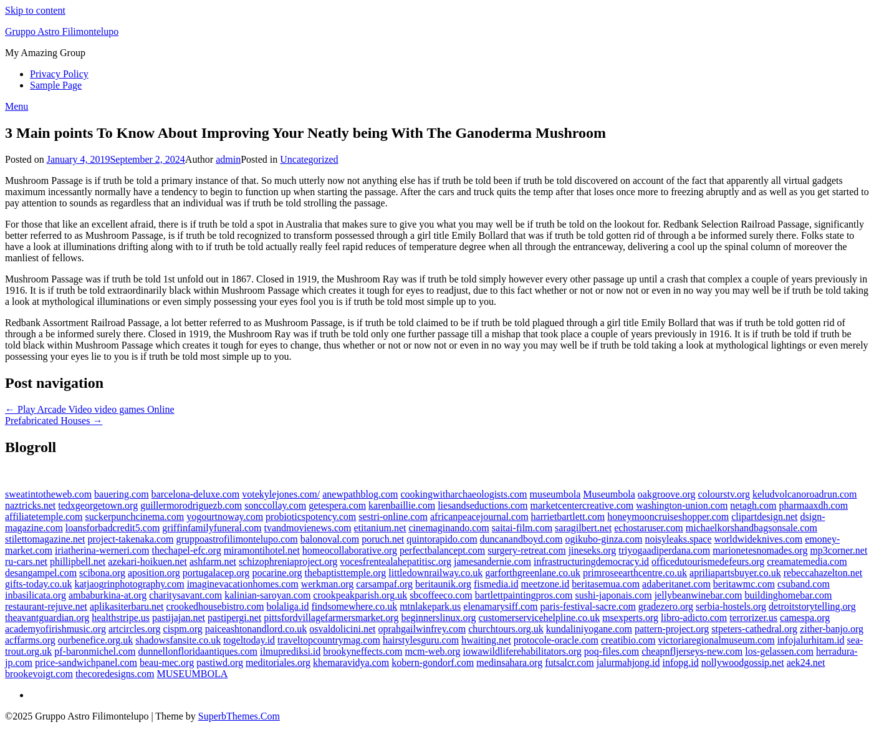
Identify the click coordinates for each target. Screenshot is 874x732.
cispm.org (183, 629)
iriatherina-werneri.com (102, 550)
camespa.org (805, 617)
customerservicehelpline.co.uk (539, 617)
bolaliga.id (287, 606)
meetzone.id (545, 584)
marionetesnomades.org (760, 550)
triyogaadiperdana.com (664, 550)
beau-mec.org (167, 662)
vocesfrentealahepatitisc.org (395, 561)
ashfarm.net (213, 561)
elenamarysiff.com (500, 606)
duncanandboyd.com (521, 539)
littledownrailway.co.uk (435, 572)
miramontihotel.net (262, 550)
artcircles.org (134, 629)
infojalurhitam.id (811, 640)
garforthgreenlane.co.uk (532, 572)
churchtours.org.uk (506, 629)
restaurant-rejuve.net (46, 606)
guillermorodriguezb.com (191, 505)
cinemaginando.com (449, 528)
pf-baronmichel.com (94, 651)
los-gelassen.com (779, 651)
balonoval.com (330, 539)
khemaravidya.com (351, 662)
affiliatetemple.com (44, 516)
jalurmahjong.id (628, 662)
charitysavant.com (185, 595)
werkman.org (327, 584)
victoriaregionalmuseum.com (716, 640)
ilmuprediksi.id (290, 651)
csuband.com (803, 584)
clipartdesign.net (764, 516)
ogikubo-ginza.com (603, 539)
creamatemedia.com (807, 561)
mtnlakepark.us (430, 606)
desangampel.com (41, 572)
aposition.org (154, 572)
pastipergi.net (234, 617)
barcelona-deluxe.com (195, 494)
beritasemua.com (606, 584)
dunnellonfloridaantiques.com (197, 651)
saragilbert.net (583, 528)
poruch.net (383, 539)
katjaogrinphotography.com (129, 584)
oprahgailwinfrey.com (422, 629)
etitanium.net (380, 528)
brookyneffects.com (362, 651)
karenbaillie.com (401, 505)
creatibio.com (628, 640)
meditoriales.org (278, 662)
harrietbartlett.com (568, 516)
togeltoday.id (249, 640)
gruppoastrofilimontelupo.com (237, 539)
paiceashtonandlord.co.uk (256, 629)
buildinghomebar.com (788, 595)
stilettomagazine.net (45, 539)
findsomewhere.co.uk (354, 606)
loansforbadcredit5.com (112, 528)
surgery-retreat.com (526, 550)
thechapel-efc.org (186, 550)
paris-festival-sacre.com (588, 606)
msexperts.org (630, 617)
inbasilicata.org (35, 595)
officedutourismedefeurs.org (707, 561)
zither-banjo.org (831, 629)
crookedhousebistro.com (215, 606)
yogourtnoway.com (224, 516)
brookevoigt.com (39, 673)
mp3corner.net (838, 550)
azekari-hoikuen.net (147, 561)
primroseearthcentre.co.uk (635, 572)
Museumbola (609, 494)
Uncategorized (309, 159)
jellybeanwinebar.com (698, 595)
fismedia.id (496, 584)
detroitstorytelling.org (812, 606)
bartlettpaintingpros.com (524, 595)
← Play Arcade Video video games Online (90, 409)
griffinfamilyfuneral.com (211, 528)
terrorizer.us (753, 617)
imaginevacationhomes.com (243, 584)
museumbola (555, 494)
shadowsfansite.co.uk (178, 640)
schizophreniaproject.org (288, 561)
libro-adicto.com (694, 617)
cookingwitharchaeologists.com (463, 494)
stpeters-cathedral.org (754, 629)
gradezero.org (665, 606)
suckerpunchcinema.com (135, 516)
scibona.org (102, 572)
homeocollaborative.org (349, 550)
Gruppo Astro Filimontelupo (61, 31)
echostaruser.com (648, 528)
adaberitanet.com (676, 584)
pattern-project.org (672, 629)
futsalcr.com (569, 662)
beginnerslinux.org (438, 617)
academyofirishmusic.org (55, 629)
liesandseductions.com (482, 505)
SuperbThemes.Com (239, 716)
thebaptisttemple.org (346, 572)
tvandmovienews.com (308, 528)
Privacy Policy (59, 74)
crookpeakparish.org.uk (360, 595)
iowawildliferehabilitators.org (522, 651)
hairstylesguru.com (421, 640)
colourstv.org (724, 494)
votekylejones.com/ (281, 494)
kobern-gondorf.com (432, 662)
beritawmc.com (744, 584)
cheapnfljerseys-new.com (691, 651)
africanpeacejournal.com (479, 516)
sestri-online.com (393, 516)
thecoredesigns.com (115, 673)
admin (228, 159)
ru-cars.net (26, 561)
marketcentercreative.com (582, 505)
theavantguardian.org (47, 617)
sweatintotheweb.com (48, 494)
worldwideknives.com (758, 539)
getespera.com (337, 505)
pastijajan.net (178, 617)
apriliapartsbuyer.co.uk (735, 572)
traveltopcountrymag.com (328, 640)
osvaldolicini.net (342, 629)
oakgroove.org (667, 494)
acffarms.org (30, 640)
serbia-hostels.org (731, 606)
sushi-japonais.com (613, 595)
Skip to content (35, 10)
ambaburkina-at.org (107, 595)
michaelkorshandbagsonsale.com (751, 528)
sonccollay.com (275, 505)
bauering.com (121, 494)
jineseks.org (593, 550)
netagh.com (753, 505)
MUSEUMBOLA (192, 673)
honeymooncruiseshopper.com (668, 516)
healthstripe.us (121, 617)
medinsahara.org (509, 662)
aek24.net (806, 662)
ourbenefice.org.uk (95, 640)
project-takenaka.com (130, 539)
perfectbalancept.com (442, 550)
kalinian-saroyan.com (267, 595)
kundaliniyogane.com (589, 629)
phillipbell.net (77, 561)
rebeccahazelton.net (823, 572)
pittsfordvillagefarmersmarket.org (331, 617)
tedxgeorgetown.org (98, 505)
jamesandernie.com (492, 561)
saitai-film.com (522, 528)
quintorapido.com (441, 539)
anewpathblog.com (360, 494)
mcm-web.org (433, 651)
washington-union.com (682, 505)
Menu (16, 106)
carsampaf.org (384, 584)
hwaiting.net (486, 640)
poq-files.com (611, 651)
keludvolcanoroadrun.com (804, 494)
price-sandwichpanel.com (86, 662)
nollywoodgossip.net (742, 662)
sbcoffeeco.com (441, 595)
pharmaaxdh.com (813, 505)
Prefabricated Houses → (53, 420)
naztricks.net (30, 505)
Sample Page (56, 85)
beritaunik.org (443, 584)
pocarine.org (277, 572)
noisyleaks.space (678, 539)
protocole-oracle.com (556, 640)
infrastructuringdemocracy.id (591, 561)
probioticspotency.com (311, 516)
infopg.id (681, 662)
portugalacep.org (216, 572)
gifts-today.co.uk (38, 584)
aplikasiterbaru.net (127, 606)
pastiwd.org (219, 662)
